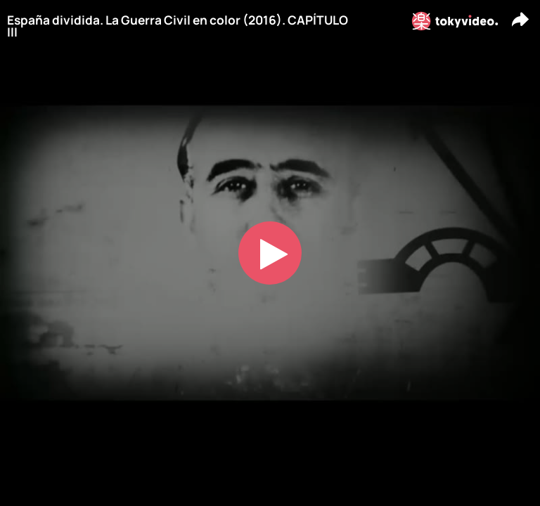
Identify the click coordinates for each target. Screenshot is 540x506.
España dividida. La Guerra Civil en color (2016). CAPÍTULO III (177, 26)
